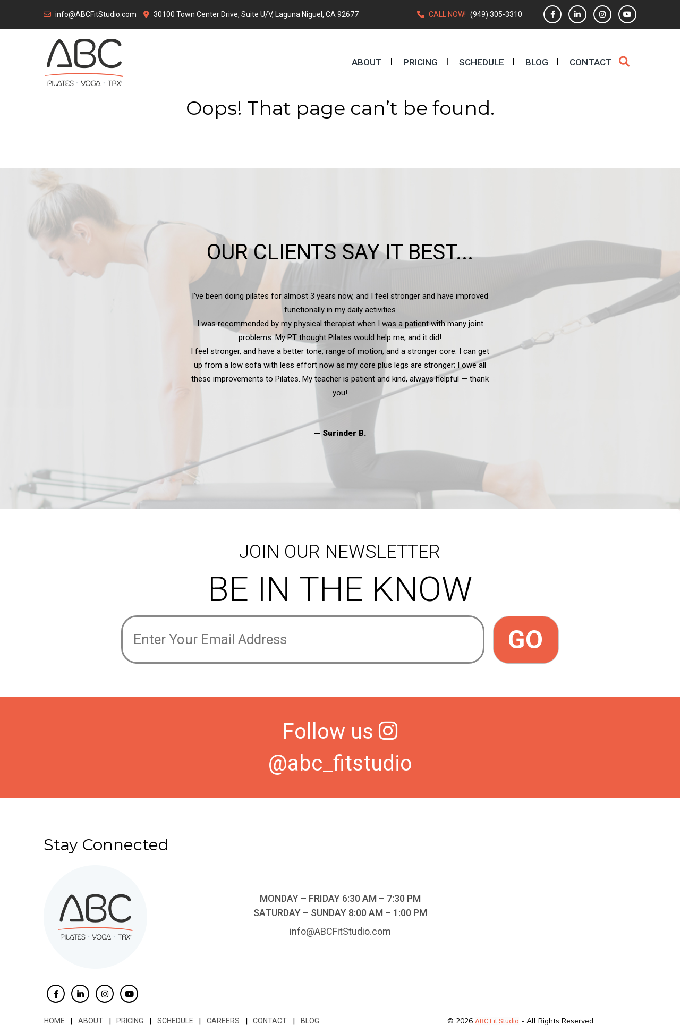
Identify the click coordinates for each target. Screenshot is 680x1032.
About (367, 62)
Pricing (420, 62)
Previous (113, 364)
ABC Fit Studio (497, 1021)
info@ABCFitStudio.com (96, 14)
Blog (536, 62)
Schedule (481, 62)
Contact (591, 62)
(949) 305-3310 (496, 14)
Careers (219, 1021)
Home (54, 1021)
